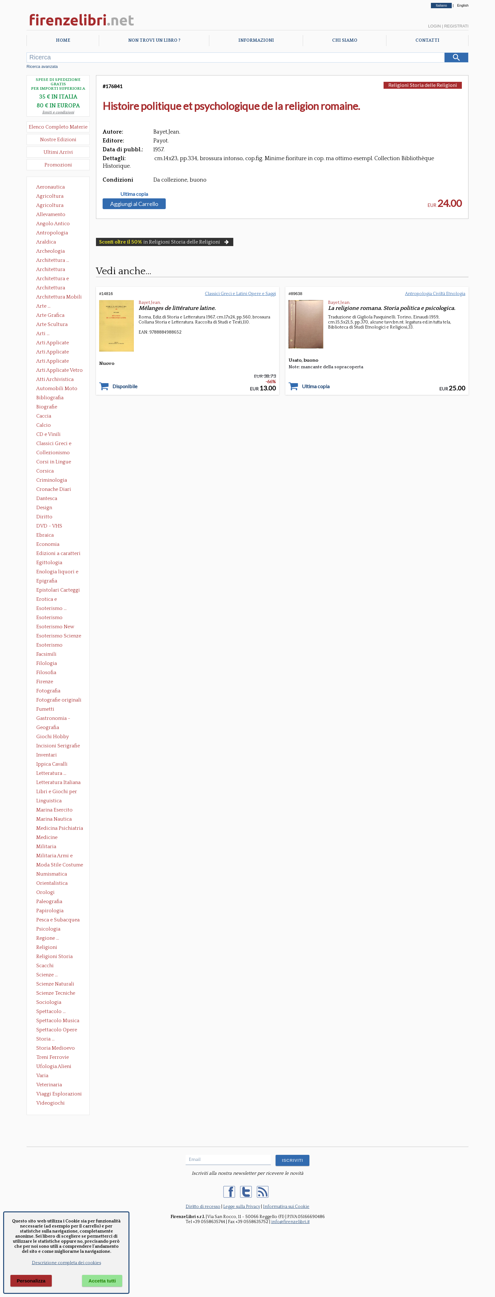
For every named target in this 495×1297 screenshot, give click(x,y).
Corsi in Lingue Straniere (53, 462)
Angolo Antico (53, 223)
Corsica (45, 471)
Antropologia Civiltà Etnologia (55, 233)
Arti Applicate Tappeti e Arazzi (55, 361)
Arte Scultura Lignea (52, 325)
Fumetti (45, 709)
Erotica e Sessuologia (50, 599)
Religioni (46, 947)
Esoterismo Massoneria (49, 618)
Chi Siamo (344, 40)
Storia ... (45, 1039)
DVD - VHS (49, 526)
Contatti (427, 40)
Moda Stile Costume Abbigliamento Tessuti (59, 865)
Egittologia (49, 562)
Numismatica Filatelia (51, 874)
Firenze (44, 682)
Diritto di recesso (203, 1206)
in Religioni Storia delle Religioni (164, 242)
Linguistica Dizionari (49, 801)
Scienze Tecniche (55, 993)
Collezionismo (53, 452)
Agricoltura (49, 196)
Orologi (45, 892)
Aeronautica (50, 187)
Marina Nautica (54, 819)
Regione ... (47, 938)
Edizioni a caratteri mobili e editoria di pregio (58, 554)
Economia (47, 544)
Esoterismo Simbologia (49, 645)
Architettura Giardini (50, 288)
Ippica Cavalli (52, 764)
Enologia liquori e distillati (57, 572)
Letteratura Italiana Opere (58, 783)
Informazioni (256, 40)
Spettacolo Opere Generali (56, 1030)
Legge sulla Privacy (241, 1206)
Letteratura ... (51, 773)
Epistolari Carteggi (58, 590)
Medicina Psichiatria (59, 828)
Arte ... (43, 306)
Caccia (43, 416)
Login (434, 26)
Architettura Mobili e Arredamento (59, 297)
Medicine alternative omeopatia (48, 838)
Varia (42, 1075)
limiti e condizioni (58, 112)
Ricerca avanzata (42, 66)
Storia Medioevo (55, 1048)
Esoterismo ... (51, 608)
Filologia (46, 663)
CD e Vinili (48, 434)
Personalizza (31, 1280)
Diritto (44, 517)
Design (44, 507)
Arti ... (43, 333)
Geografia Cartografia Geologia (49, 728)
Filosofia (46, 672)
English (462, 5)
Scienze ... (47, 975)
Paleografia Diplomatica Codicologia (50, 902)
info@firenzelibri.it (290, 1221)
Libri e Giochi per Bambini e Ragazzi (57, 792)
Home (63, 40)
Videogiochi (50, 1103)
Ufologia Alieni (53, 1066)
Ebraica (45, 535)
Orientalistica (52, 883)
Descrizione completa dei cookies (66, 1262)
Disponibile (124, 386)
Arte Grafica (50, 315)
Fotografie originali (58, 700)
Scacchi (45, 965)
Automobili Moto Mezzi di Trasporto (58, 389)
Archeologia (50, 251)
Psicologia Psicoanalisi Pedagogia (49, 929)
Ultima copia (134, 193)
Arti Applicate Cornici (52, 352)
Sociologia (48, 1002)
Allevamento (50, 214)
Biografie (46, 407)
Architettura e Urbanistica (52, 279)
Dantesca (46, 498)
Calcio (43, 425)
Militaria (46, 846)
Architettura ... (52, 260)
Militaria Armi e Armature (54, 856)
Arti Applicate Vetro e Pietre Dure (59, 370)
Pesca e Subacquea (58, 920)
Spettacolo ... (51, 1011)
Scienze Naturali (55, 984)
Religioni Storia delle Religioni (54, 957)
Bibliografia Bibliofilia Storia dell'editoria (55, 398)
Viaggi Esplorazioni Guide (59, 1094)
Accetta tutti (102, 1280)
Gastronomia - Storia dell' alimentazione (53, 718)
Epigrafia (46, 581)
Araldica (46, 242)
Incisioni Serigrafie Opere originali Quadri (58, 746)
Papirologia (49, 911)
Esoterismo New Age (55, 627)
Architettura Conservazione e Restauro (55, 270)
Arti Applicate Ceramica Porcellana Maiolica (59, 343)
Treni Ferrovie (52, 1057)
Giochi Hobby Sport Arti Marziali (58, 737)
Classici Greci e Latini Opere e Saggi (59, 444)
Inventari (46, 755)
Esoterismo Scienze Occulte (58, 636)
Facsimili (46, 654)
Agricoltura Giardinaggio (51, 205)
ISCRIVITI (292, 1160)
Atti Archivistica (55, 379)
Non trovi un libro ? (154, 40)
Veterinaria (49, 1085)
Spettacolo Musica (57, 1020)
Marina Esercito (54, 810)
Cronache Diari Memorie (53, 489)
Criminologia (51, 480)
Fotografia (48, 691)
